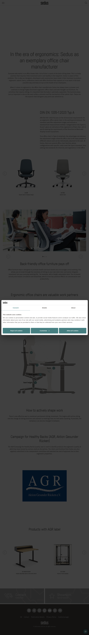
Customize (44, 330)
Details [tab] (44, 308)
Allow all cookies (72, 330)
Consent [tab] (16, 308)
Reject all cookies (16, 330)
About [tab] (73, 308)
